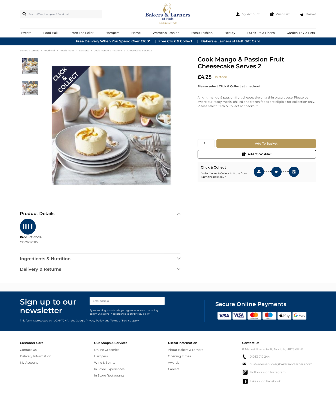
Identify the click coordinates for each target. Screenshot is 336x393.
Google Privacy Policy (90, 320)
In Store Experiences (109, 369)
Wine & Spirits (104, 363)
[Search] (23, 14)
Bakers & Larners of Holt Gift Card (230, 41)
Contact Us (28, 350)
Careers (173, 369)
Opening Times (179, 356)
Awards (173, 363)
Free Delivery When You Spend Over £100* (113, 41)
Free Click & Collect (175, 41)
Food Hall (49, 50)
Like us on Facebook (261, 381)
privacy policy (142, 313)
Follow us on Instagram (264, 372)
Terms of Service (120, 320)
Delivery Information (35, 356)
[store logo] (168, 14)
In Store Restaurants (109, 375)
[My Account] (248, 14)
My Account (29, 363)
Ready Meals (67, 50)
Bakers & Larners (29, 50)
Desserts (84, 50)
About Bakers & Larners (185, 350)
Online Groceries (106, 350)
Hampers (101, 356)
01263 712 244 (256, 356)
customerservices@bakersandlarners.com (277, 364)
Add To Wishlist (257, 154)
